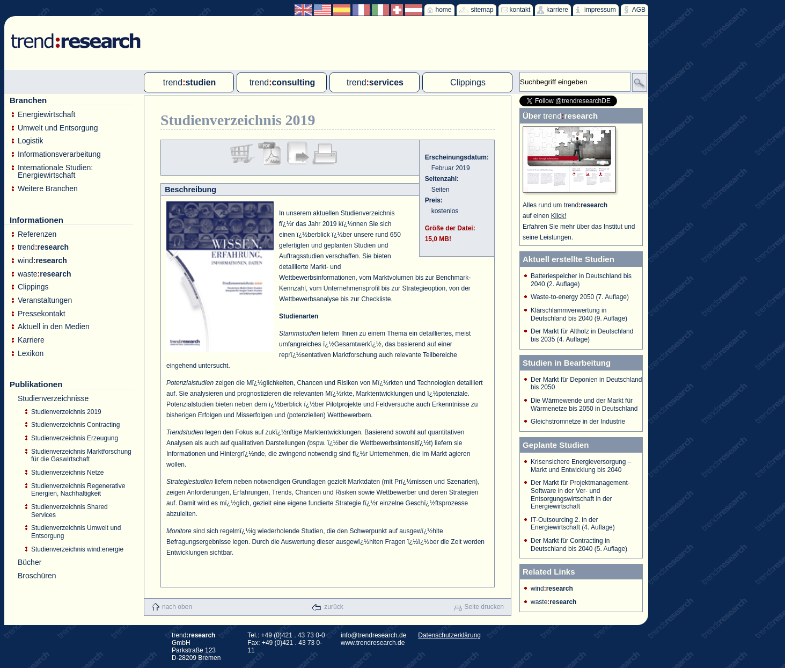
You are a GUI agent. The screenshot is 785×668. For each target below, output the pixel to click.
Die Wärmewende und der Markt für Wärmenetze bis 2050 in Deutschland (584, 404)
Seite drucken (484, 607)
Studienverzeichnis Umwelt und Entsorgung (76, 532)
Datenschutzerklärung (449, 635)
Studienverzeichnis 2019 (66, 412)
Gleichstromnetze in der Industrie (578, 421)
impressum (600, 9)
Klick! (559, 216)
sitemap (482, 9)
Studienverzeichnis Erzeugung (74, 438)
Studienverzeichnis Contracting (75, 425)
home (444, 9)
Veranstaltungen (45, 300)
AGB (638, 9)
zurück (333, 607)
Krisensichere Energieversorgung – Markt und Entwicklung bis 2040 (581, 466)
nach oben (177, 607)
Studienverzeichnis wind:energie (77, 549)
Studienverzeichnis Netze (67, 472)
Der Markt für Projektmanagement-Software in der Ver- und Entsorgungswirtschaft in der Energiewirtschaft (580, 494)
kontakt (520, 9)
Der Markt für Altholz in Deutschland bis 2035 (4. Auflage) (582, 335)
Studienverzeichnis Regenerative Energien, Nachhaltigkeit (78, 490)
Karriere (31, 340)
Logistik (30, 141)
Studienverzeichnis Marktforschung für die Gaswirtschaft (81, 455)
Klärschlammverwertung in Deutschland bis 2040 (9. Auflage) (579, 314)
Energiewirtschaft (46, 115)
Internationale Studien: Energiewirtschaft (55, 171)
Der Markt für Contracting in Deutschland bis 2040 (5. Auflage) (579, 545)
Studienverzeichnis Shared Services (69, 511)
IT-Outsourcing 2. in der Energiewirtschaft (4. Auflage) (573, 524)
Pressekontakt (41, 314)
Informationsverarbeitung (59, 154)
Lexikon (30, 354)
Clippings (33, 287)
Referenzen (37, 234)
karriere (557, 9)
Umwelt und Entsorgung (58, 128)
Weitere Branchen (48, 189)
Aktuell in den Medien (54, 327)
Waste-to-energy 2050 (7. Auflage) (580, 297)
